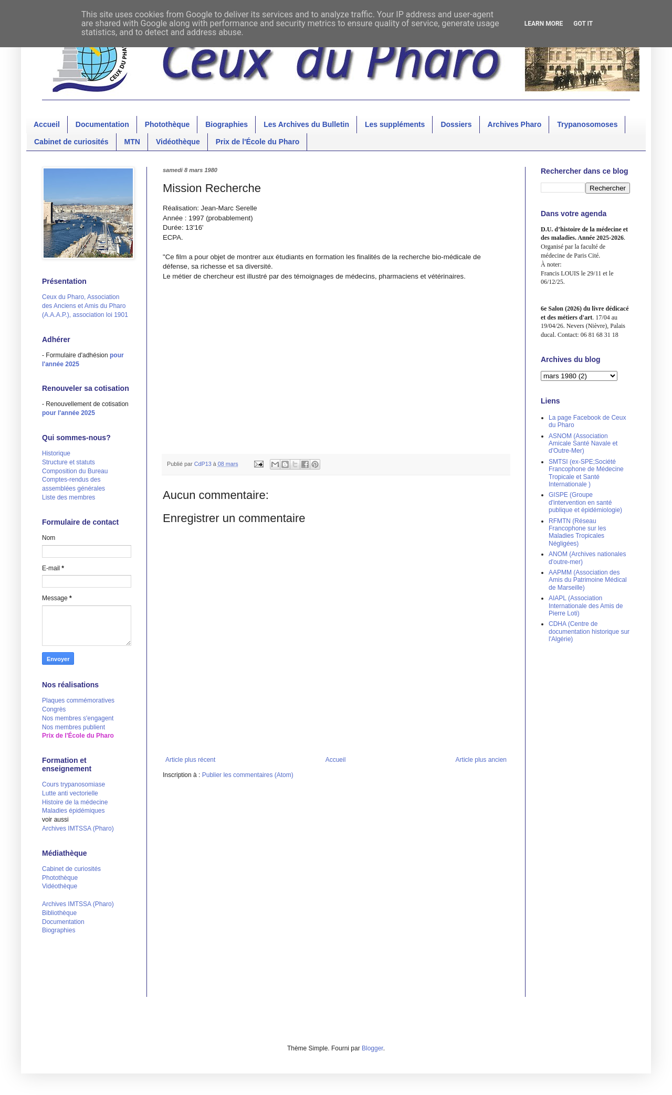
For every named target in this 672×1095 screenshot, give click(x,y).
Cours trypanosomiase (73, 784)
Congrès (54, 709)
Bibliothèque (59, 913)
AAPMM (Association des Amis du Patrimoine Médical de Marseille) (588, 580)
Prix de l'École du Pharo (258, 141)
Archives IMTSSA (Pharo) (78, 828)
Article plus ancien (481, 759)
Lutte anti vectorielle (70, 793)
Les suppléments (395, 124)
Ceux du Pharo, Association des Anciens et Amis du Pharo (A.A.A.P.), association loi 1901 (85, 305)
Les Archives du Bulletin (306, 124)
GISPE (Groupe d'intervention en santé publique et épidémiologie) (585, 502)
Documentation (102, 124)
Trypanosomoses (587, 124)
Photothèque (167, 124)
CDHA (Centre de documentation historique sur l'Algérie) (589, 631)
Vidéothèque (178, 141)
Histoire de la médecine (75, 802)
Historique (56, 453)
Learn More (543, 23)
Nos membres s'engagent (77, 718)
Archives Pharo (515, 124)
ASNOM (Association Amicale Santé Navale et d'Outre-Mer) (583, 443)
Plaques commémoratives (78, 700)
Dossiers (455, 124)
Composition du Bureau (75, 471)
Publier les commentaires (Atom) (247, 775)
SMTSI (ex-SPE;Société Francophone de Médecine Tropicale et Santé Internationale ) (586, 473)
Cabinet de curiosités (71, 141)
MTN (132, 141)
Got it (583, 23)
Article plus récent (190, 759)
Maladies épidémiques (73, 810)
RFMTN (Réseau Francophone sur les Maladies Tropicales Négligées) (577, 532)
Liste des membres (68, 497)
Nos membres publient (73, 727)
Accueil (47, 124)
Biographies (226, 124)
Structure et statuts (68, 462)
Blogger (372, 1048)
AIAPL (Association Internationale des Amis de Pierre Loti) (586, 605)
